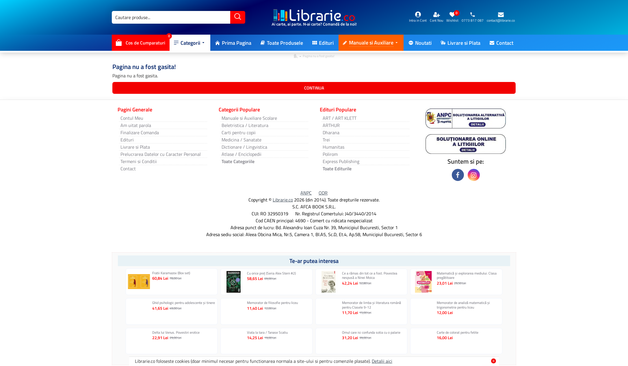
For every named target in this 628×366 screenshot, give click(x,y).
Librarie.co (283, 199)
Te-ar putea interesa (314, 260)
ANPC (306, 192)
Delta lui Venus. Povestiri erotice (176, 332)
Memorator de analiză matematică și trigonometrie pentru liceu (463, 304)
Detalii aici (382, 361)
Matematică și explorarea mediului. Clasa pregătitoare (467, 275)
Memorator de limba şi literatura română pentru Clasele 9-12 (371, 304)
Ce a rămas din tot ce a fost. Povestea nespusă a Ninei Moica (369, 275)
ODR (323, 192)
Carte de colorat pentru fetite (457, 332)
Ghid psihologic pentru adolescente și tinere (183, 302)
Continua (314, 88)
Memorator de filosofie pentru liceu (272, 302)
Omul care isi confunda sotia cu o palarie (371, 332)
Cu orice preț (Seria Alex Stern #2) (271, 273)
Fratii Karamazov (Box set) (171, 273)
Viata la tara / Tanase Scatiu (267, 332)
